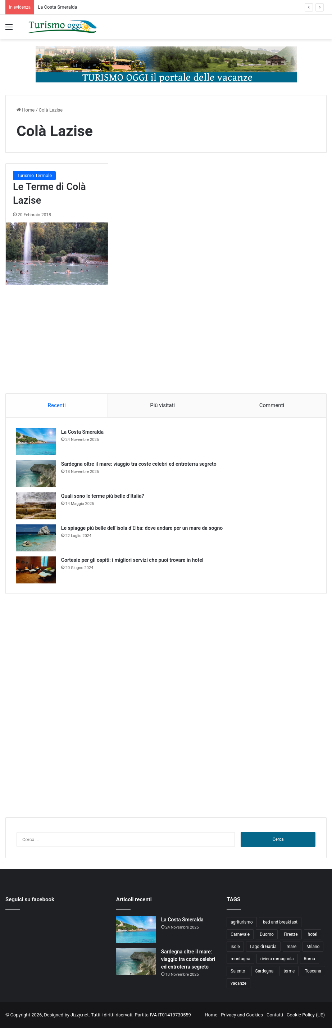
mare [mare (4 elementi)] (291, 947)
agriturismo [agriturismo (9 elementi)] (242, 923)
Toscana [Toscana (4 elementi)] (313, 972)
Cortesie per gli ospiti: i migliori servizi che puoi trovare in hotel (133, 560)
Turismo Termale (34, 175)
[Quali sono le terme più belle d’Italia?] (36, 506)
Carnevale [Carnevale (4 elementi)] (240, 935)
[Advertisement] (166, 346)
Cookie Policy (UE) (306, 1016)
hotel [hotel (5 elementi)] (313, 935)
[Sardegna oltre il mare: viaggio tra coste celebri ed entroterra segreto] (36, 474)
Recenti (57, 405)
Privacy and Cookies (242, 1016)
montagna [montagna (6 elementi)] (240, 959)
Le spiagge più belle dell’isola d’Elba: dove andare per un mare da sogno (142, 528)
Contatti (275, 1016)
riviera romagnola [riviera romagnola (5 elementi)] (277, 959)
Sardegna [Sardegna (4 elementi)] (264, 972)
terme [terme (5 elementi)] (289, 972)
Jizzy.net (79, 1016)
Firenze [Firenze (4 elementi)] (291, 935)
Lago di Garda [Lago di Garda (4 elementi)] (263, 947)
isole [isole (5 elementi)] (235, 947)
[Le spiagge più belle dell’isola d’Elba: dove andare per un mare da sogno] (36, 538)
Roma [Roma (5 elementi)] (309, 959)
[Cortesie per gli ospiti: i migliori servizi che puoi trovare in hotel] (36, 570)
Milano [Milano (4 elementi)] (312, 947)
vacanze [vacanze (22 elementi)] (238, 984)
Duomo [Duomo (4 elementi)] (267, 935)
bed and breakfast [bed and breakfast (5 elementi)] (280, 923)
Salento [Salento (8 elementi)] (238, 972)
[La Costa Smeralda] (36, 442)
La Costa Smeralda (57, 7)
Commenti (271, 405)
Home (26, 110)
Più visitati (162, 405)
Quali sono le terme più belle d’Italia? (103, 496)
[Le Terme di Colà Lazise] (57, 253)
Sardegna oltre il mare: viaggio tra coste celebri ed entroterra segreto (139, 464)
